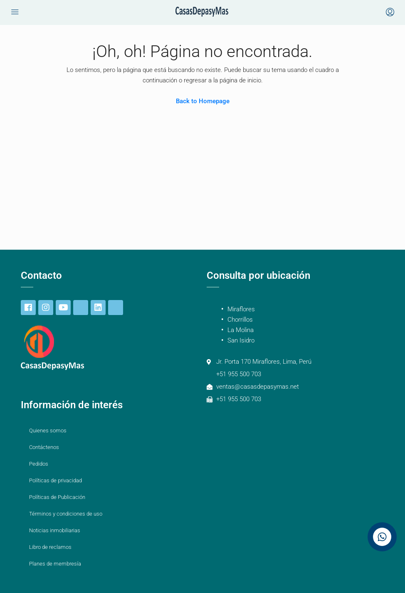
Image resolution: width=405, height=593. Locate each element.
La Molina (240, 330)
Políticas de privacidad (55, 480)
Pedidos (38, 464)
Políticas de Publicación (57, 497)
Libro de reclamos (50, 547)
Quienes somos (48, 430)
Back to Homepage (203, 101)
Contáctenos (44, 447)
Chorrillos (240, 319)
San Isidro (240, 340)
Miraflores (241, 309)
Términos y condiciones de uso (65, 514)
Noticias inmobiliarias (54, 530)
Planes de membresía (55, 564)
